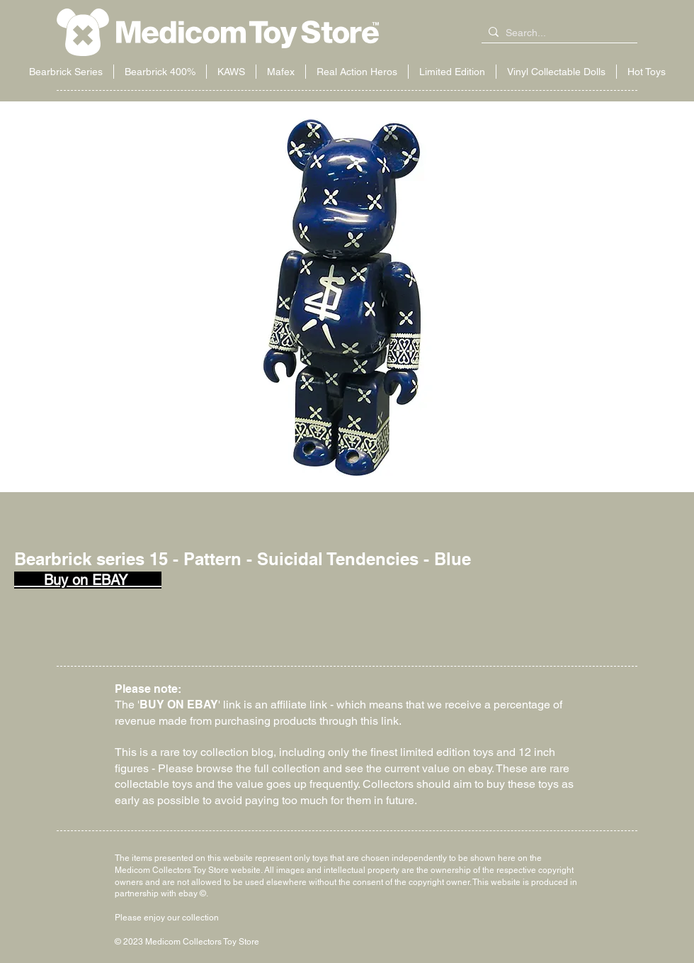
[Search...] (557, 33)
